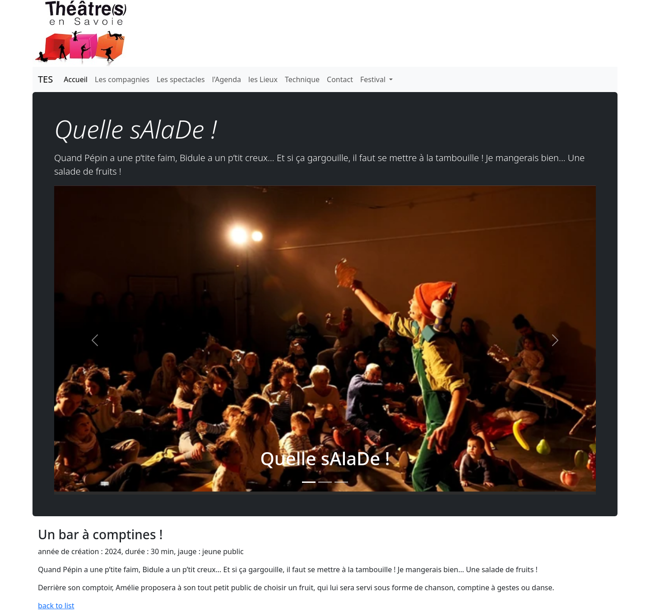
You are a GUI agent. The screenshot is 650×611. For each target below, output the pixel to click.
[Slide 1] (309, 482)
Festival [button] (373, 79)
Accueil (76, 79)
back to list (56, 606)
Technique (302, 79)
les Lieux (263, 79)
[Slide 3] (341, 482)
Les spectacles (181, 79)
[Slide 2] (325, 482)
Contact (340, 79)
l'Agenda (226, 79)
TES (45, 79)
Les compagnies (122, 79)
